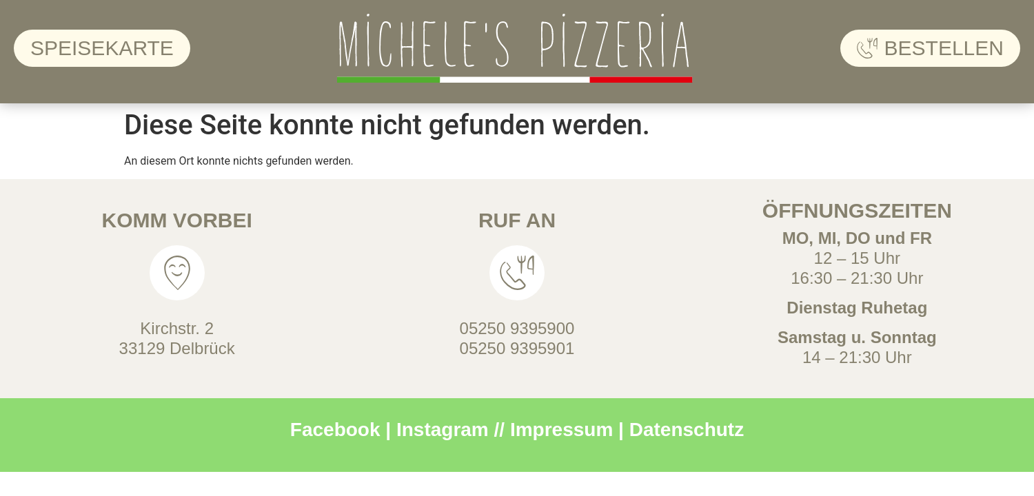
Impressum (561, 429)
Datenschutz (686, 429)
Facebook (335, 429)
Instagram (442, 429)
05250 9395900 (517, 328)
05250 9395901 (517, 348)
